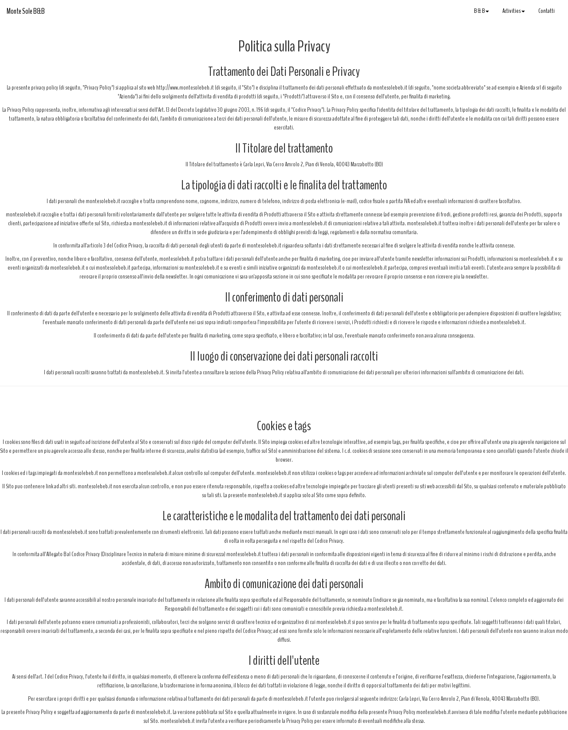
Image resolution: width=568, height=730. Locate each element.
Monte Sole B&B (26, 11)
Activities (513, 11)
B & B (481, 11)
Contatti (546, 11)
